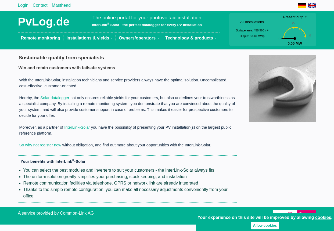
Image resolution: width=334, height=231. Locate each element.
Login (23, 5)
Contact (40, 5)
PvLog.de (44, 21)
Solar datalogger (54, 98)
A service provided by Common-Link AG (56, 213)
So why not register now (40, 145)
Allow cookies (265, 225)
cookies (323, 217)
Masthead (61, 5)
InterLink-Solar (77, 127)
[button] (89, 38)
